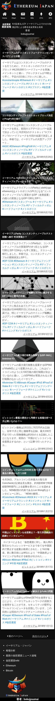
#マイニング (8, 330)
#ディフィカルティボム (38, 205)
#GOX (30, 497)
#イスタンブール (23, 201)
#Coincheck (8, 497)
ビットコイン (30, 448)
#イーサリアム (39, 80)
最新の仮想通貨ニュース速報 (21, 655)
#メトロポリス (20, 87)
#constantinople (10, 80)
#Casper (31, 382)
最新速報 (6, 25)
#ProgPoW (27, 146)
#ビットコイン (24, 504)
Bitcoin (9, 670)
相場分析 (10, 650)
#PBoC (25, 559)
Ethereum (11, 665)
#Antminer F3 (9, 382)
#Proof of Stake (32, 615)
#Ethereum (25, 80)
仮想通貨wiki (12, 660)
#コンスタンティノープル (25, 264)
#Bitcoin (6, 559)
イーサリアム (28, 94)
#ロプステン (35, 87)
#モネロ (37, 504)
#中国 (13, 563)
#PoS (39, 382)
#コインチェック (37, 500)
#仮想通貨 (26, 153)
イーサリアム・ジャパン (19, 645)
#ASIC (5, 146)
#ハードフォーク (11, 209)
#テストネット (34, 83)
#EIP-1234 (7, 261)
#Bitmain (21, 382)
